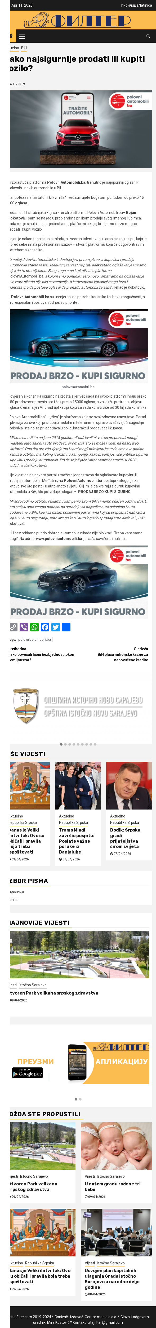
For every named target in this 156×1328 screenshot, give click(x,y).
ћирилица (130, 5)
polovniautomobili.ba (34, 639)
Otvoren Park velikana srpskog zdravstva (53, 993)
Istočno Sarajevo (33, 985)
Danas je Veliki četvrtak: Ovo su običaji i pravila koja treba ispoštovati (26, 841)
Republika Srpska (22, 822)
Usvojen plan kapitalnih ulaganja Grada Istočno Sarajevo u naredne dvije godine (112, 1279)
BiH (24, 48)
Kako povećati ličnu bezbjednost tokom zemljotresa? (43, 654)
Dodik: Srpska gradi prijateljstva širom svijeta (125, 838)
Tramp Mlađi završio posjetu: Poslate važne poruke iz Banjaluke (77, 841)
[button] (61, 745)
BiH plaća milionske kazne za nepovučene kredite (113, 654)
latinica (146, 5)
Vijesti (12, 985)
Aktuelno (11, 48)
